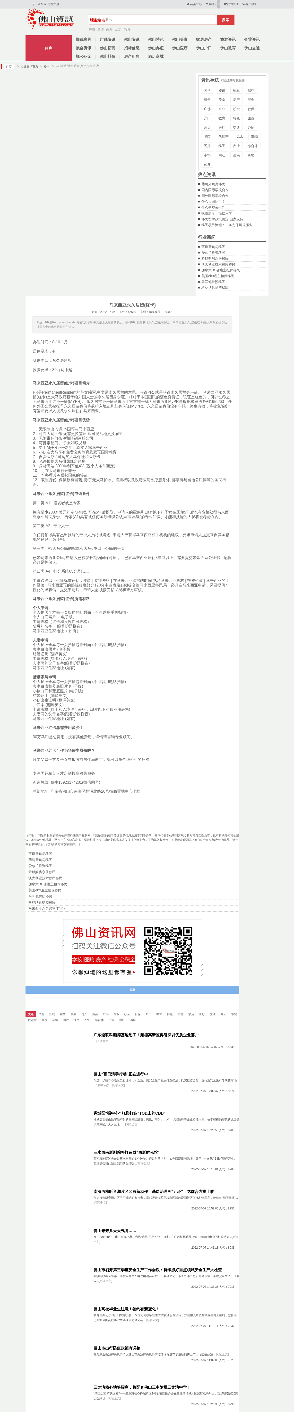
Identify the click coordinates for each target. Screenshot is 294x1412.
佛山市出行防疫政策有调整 (117, 1348)
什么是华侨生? (212, 207)
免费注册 (53, 4)
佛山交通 (252, 48)
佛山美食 (180, 39)
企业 (221, 109)
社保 (251, 109)
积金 (236, 109)
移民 (44, 66)
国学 (207, 90)
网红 (221, 155)
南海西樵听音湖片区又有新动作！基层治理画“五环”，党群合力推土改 (154, 1192)
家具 (207, 164)
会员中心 (194, 4)
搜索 (225, 20)
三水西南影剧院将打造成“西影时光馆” (127, 1152)
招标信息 (131, 48)
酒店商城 (156, 56)
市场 (207, 155)
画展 (236, 155)
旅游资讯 (228, 39)
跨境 (251, 155)
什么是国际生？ (213, 202)
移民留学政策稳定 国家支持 (222, 219)
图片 (207, 146)
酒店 (207, 127)
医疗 (221, 127)
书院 (207, 137)
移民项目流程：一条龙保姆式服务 (226, 225)
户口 (207, 118)
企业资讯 (252, 39)
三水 (118, 29)
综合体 (253, 146)
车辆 (254, 137)
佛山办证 (156, 48)
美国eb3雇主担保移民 (217, 276)
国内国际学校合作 (215, 190)
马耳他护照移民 (213, 282)
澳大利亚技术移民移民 (218, 264)
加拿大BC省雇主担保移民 (220, 270)
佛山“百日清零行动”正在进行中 (121, 1074)
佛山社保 (107, 56)
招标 (236, 90)
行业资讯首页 (27, 66)
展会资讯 (83, 48)
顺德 (100, 29)
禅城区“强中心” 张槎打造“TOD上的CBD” (130, 1113)
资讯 (221, 90)
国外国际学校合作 (215, 196)
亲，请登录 (39, 4)
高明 (127, 29)
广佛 (207, 109)
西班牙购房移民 (213, 247)
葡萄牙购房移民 (213, 184)
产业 (236, 146)
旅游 (251, 118)
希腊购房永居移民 (215, 258)
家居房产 (204, 39)
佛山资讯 (131, 39)
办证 (251, 127)
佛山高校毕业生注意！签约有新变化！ (127, 1309)
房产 (236, 100)
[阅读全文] (102, 1041)
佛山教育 (228, 48)
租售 (207, 100)
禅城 (92, 29)
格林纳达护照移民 (215, 288)
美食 (221, 100)
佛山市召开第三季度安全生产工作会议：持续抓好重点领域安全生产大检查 (158, 1270)
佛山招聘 (107, 48)
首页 (48, 48)
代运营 (223, 137)
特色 (236, 118)
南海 (109, 29)
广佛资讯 (107, 39)
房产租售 (131, 56)
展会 (251, 100)
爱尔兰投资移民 (213, 253)
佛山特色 (156, 39)
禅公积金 (83, 56)
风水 (239, 137)
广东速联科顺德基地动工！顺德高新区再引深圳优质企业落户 (146, 1035)
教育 (221, 118)
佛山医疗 (180, 48)
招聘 (251, 90)
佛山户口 (204, 48)
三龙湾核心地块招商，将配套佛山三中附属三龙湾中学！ (142, 1387)
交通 (236, 127)
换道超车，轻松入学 (216, 213)
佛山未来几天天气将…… (115, 1231)
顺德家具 (83, 39)
